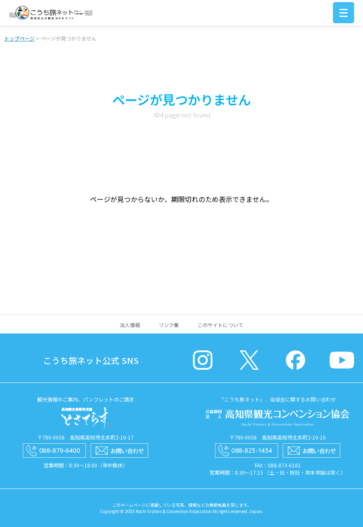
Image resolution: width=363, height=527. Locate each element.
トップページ (19, 38)
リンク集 (169, 324)
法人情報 (130, 324)
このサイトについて (220, 324)
